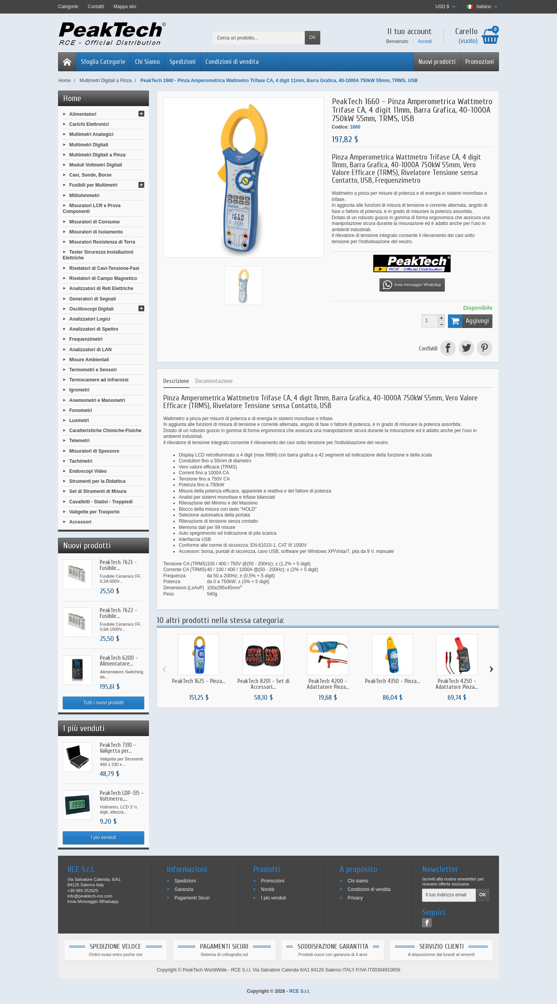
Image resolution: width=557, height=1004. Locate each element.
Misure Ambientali (89, 359)
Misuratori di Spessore (94, 450)
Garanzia (183, 889)
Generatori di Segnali (92, 298)
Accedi (425, 41)
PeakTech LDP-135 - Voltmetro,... (122, 796)
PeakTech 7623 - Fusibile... (118, 565)
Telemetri (79, 440)
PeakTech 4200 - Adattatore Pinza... (328, 684)
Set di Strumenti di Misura (97, 491)
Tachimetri (80, 460)
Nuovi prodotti (437, 61)
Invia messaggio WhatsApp (412, 285)
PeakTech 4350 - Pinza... (392, 681)
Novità (267, 889)
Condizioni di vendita (232, 61)
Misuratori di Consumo (94, 221)
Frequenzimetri (86, 339)
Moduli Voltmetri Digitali (95, 165)
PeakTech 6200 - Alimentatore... (119, 661)
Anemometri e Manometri (97, 400)
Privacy (355, 898)
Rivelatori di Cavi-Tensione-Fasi (104, 268)
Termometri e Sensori (92, 369)
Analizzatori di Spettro (93, 329)
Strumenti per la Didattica (97, 481)
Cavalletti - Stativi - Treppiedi (101, 501)
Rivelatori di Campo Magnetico (103, 278)
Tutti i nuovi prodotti (103, 702)
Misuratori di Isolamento (96, 231)
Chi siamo (358, 881)
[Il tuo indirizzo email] (449, 895)
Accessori (80, 522)
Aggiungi (468, 321)
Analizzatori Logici (89, 319)
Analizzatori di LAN (90, 349)
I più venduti (103, 837)
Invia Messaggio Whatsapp (92, 901)
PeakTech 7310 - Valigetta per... (118, 748)
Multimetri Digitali (88, 144)
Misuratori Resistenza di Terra (102, 242)
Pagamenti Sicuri (192, 898)
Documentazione (214, 381)
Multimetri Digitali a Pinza (97, 154)
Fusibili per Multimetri (93, 185)
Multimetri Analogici (91, 134)
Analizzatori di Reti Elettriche (101, 288)
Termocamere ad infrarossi (98, 380)
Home (72, 98)
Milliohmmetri (84, 195)
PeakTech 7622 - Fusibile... (118, 613)
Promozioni (479, 61)
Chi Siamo (147, 61)
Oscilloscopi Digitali (91, 308)
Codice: (340, 127)
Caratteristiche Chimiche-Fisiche (105, 430)
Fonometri (80, 410)
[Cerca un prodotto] (258, 38)
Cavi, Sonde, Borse (90, 175)
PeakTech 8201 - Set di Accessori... (263, 684)
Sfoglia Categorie (103, 61)
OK (312, 37)
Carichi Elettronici (89, 124)
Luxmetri (79, 420)
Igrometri (79, 390)
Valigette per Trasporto (94, 511)
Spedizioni (182, 61)
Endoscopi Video (88, 471)
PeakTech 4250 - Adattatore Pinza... (457, 684)
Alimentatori (82, 114)
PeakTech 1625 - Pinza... (199, 681)
